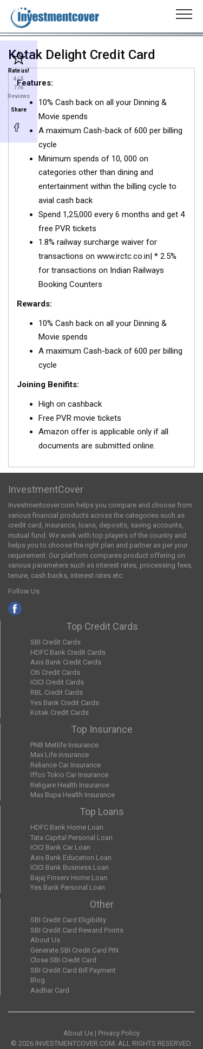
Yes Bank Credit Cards (64, 703)
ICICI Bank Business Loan (69, 867)
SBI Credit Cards (55, 642)
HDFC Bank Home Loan (66, 827)
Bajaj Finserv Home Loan (68, 878)
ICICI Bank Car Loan (60, 847)
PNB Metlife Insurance (64, 745)
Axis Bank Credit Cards (65, 662)
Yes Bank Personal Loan (67, 887)
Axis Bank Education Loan (71, 857)
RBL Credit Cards (56, 692)
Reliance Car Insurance (65, 765)
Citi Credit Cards (55, 672)
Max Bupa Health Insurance (72, 795)
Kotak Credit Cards (59, 712)
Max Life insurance (59, 755)
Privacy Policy (119, 1033)
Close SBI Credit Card (63, 960)
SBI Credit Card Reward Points (76, 930)
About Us (45, 940)
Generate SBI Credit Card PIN (74, 950)
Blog (37, 980)
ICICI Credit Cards (57, 682)
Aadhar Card (49, 990)
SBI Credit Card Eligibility (68, 920)
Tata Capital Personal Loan (71, 837)
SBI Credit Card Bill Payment (73, 970)
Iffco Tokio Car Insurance (69, 775)
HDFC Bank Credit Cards (68, 652)
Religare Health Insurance (69, 785)
